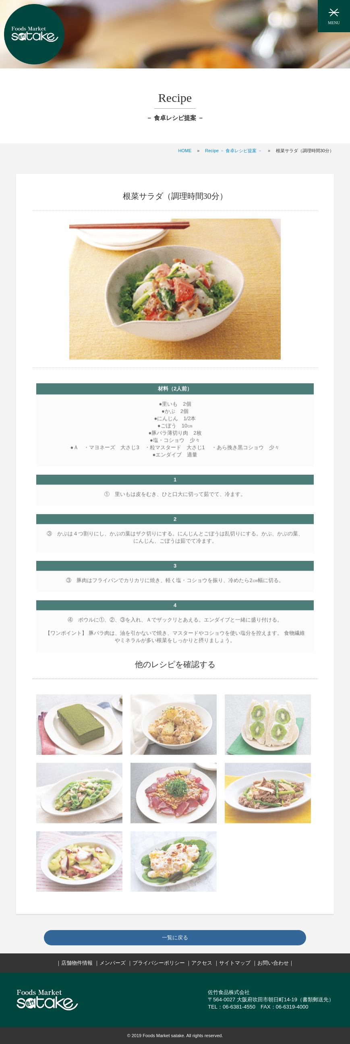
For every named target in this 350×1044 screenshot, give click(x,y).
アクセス (201, 963)
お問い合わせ (273, 963)
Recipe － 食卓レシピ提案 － (233, 150)
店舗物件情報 (77, 963)
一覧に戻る (175, 937)
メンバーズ (112, 963)
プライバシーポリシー (159, 963)
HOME (185, 150)
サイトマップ (235, 963)
